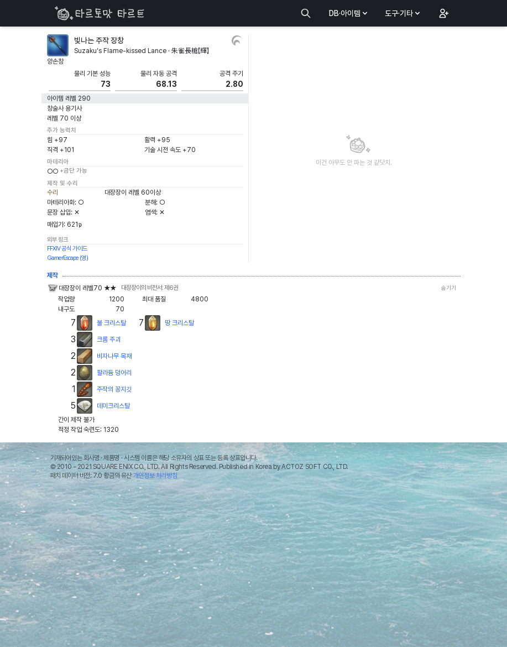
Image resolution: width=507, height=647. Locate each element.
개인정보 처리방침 (155, 475)
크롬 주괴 (109, 339)
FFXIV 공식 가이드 (67, 248)
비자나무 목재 (114, 356)
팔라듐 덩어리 (114, 373)
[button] (442, 13)
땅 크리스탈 (179, 323)
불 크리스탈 (111, 323)
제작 (52, 275)
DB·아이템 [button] (349, 13)
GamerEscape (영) (67, 258)
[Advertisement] (253, 566)
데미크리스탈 (113, 406)
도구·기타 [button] (403, 13)
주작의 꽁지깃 (114, 389)
